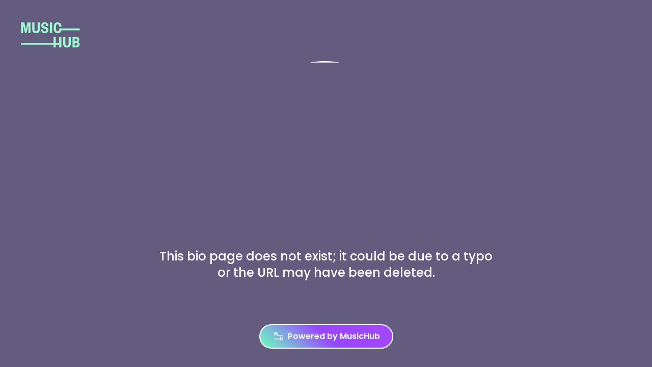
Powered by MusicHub (326, 336)
